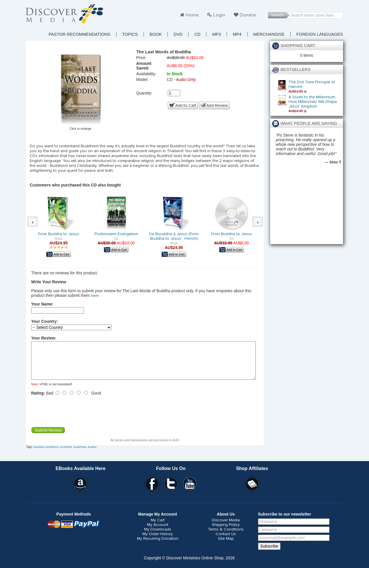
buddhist (65, 453)
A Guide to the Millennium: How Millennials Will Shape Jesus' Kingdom (313, 101)
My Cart (158, 527)
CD (197, 34)
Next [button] (260, 222)
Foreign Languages (319, 34)
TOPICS (130, 34)
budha (92, 453)
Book (156, 34)
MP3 (216, 34)
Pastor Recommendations (79, 34)
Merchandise (269, 34)
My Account (157, 532)
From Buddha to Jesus (58, 234)
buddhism (51, 453)
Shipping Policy (226, 532)
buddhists (79, 453)
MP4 (237, 34)
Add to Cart (185, 105)
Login (219, 15)
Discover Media (226, 527)
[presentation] (75, 418)
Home (192, 15)
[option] (58, 230)
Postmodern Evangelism (116, 234)
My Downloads (157, 536)
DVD (178, 34)
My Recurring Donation (157, 546)
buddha (39, 453)
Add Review (217, 105)
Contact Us (226, 541)
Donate (248, 15)
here (95, 296)
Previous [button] (35, 222)
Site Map (226, 546)
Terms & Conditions (226, 536)
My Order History (157, 541)
